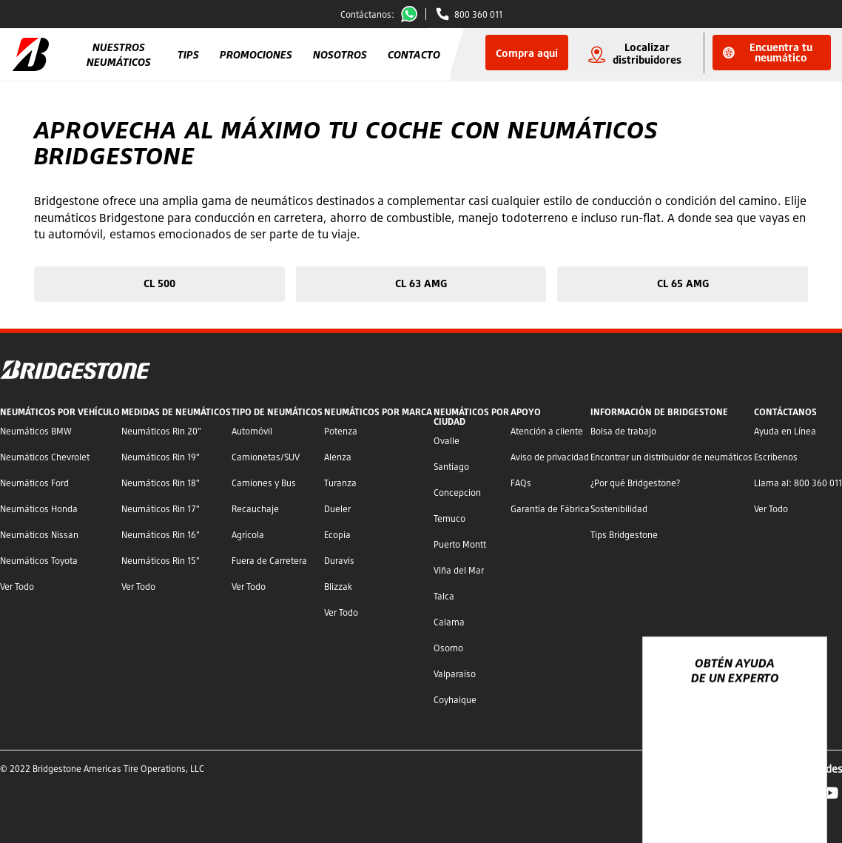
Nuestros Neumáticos (119, 54)
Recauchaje (255, 508)
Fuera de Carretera (269, 560)
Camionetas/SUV (266, 457)
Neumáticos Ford (34, 482)
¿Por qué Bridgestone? (635, 482)
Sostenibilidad (618, 508)
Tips (188, 54)
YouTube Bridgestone (830, 793)
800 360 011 (478, 14)
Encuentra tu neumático (767, 52)
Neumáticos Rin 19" (160, 457)
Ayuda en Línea (785, 431)
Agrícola (248, 534)
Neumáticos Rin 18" (160, 482)
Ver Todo (17, 586)
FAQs (521, 482)
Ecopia (337, 534)
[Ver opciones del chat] (799, 789)
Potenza (340, 431)
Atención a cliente (547, 431)
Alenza (337, 457)
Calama (449, 622)
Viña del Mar (459, 570)
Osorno (448, 648)
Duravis (339, 560)
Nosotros (340, 54)
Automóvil (252, 431)
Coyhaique (455, 699)
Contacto (414, 54)
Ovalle (446, 440)
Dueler (337, 508)
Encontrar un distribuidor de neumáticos (671, 457)
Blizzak (338, 586)
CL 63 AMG (421, 283)
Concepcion (457, 492)
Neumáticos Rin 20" (161, 431)
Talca (444, 596)
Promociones (256, 54)
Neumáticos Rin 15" (160, 560)
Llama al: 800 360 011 (798, 482)
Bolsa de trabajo (623, 431)
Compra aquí (527, 53)
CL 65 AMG (683, 283)
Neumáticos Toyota (39, 560)
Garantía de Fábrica (550, 508)
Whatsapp (412, 14)
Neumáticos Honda (39, 508)
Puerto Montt (460, 544)
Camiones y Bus (264, 482)
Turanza (340, 482)
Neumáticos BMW (36, 431)
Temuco (449, 518)
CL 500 (159, 283)
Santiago (451, 466)
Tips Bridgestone (624, 534)
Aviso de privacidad (550, 457)
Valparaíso (455, 673)
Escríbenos (776, 457)
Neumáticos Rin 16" (160, 534)
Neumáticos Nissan (39, 534)
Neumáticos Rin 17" (160, 508)
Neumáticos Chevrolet (45, 457)
